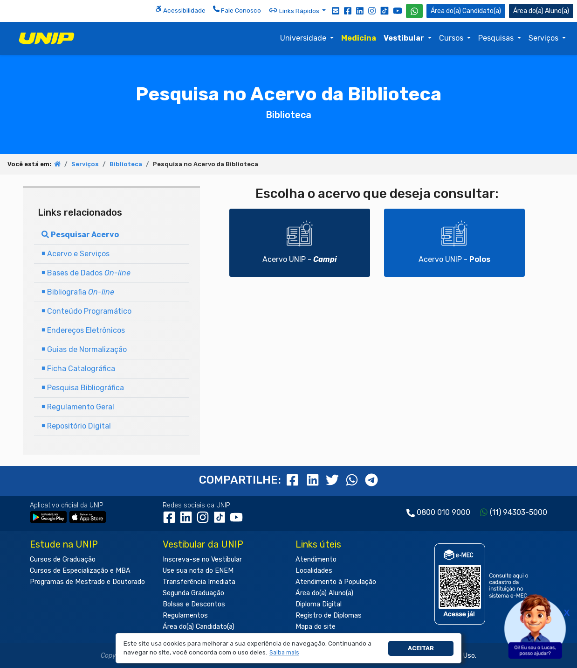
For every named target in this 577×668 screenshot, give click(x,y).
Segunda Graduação (193, 593)
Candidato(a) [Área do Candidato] (466, 11)
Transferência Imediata (199, 582)
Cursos (452, 38)
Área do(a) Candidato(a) (198, 627)
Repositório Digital (76, 426)
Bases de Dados (86, 272)
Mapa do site (315, 627)
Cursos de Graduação (63, 559)
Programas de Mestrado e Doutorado (87, 582)
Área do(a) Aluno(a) (324, 593)
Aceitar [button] (421, 648)
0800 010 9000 (443, 512)
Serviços (544, 38)
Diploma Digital (318, 604)
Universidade (304, 38)
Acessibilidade (180, 10)
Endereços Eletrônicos (83, 330)
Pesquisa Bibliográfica (82, 387)
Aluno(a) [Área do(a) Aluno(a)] (541, 11)
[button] (284, 653)
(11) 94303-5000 (518, 512)
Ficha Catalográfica (78, 368)
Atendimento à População (335, 582)
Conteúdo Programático (86, 311)
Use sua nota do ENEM (198, 571)
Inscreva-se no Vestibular (202, 559)
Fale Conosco (237, 10)
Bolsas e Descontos (194, 604)
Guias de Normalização (84, 349)
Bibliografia (77, 292)
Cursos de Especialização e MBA (80, 571)
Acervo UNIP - (299, 242)
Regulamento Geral (77, 406)
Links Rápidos (294, 10)
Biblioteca (126, 164)
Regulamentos (185, 615)
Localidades (313, 571)
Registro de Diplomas (328, 615)
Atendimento (316, 559)
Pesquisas (496, 38)
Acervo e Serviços (75, 253)
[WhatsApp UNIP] (414, 11)
